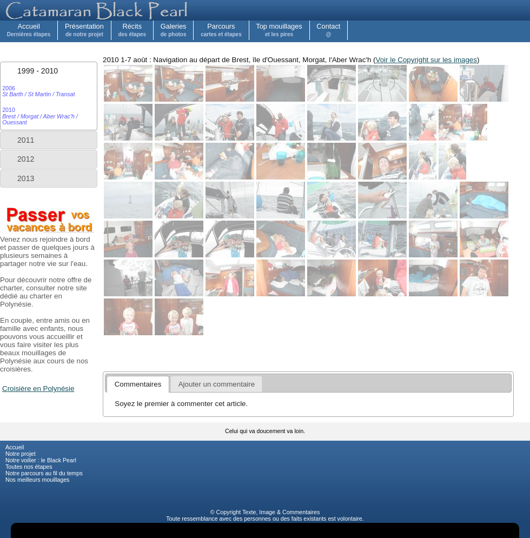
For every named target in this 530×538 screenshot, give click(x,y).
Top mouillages (279, 29)
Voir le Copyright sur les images (426, 60)
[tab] (48, 71)
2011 (25, 140)
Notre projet (20, 453)
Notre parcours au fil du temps (44, 473)
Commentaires (301, 512)
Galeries (174, 29)
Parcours (221, 29)
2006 (38, 91)
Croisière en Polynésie (38, 388)
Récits (132, 29)
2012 (25, 159)
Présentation (84, 29)
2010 (40, 116)
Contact (328, 29)
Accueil (29, 29)
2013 (25, 178)
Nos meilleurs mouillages (37, 479)
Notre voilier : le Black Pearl (40, 460)
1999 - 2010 (37, 71)
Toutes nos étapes (28, 466)
